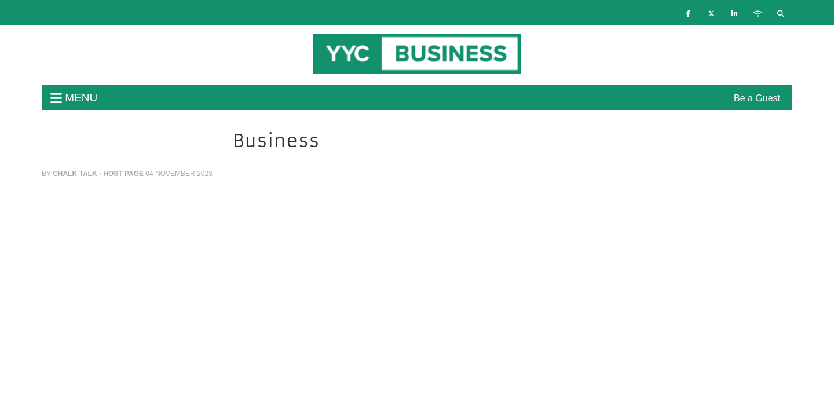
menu (73, 98)
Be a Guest (757, 98)
